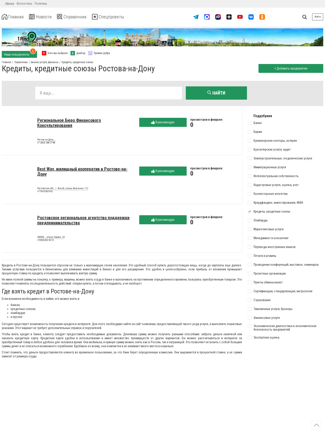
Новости (44, 17)
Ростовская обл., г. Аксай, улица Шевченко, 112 (62, 189)
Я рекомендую (162, 123)
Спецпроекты (118, 17)
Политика (41, 3)
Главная (14, 17)
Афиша (9, 3)
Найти (216, 93)
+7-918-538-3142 (45, 192)
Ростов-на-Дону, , (46, 140)
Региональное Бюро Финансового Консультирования (69, 123)
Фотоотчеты (24, 3)
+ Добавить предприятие (289, 68)
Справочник (78, 17)
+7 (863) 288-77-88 (46, 143)
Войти (318, 16)
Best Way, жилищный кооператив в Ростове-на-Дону (82, 172)
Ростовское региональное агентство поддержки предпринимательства (83, 221)
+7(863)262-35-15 (45, 241)
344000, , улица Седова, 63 (51, 238)
